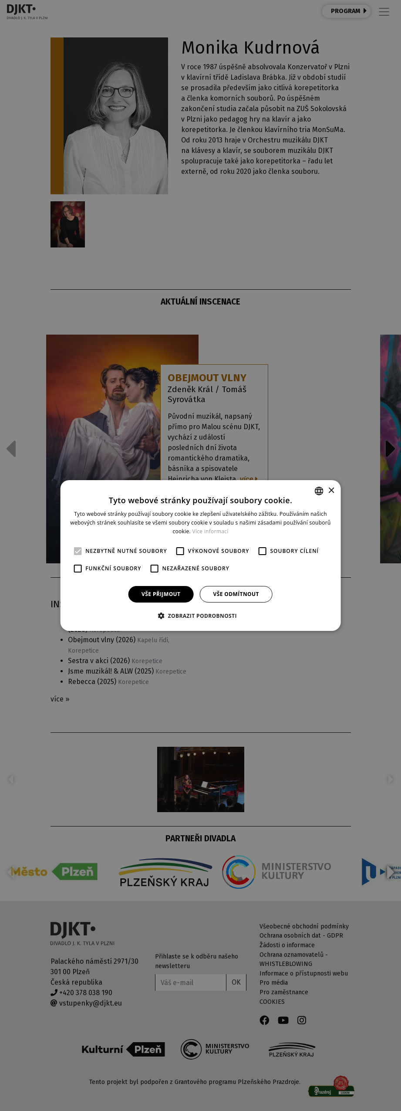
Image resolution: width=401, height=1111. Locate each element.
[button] (200, 615)
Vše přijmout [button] (161, 594)
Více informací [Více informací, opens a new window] (210, 531)
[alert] (200, 555)
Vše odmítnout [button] (236, 594)
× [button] (331, 490)
